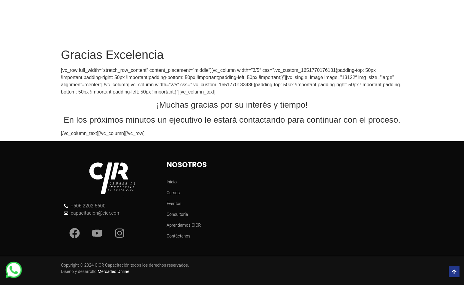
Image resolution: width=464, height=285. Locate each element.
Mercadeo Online (113, 271)
